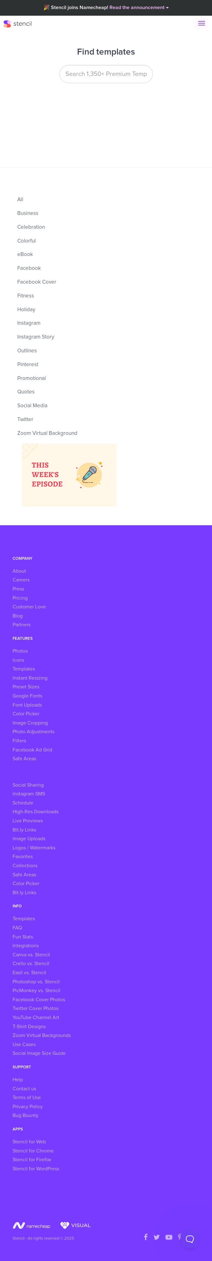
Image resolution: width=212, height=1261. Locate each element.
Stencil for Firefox (32, 1159)
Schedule (23, 802)
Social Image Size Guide (39, 1053)
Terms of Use (27, 1097)
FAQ (17, 927)
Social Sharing (28, 785)
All (20, 199)
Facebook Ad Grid (32, 749)
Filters (19, 740)
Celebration (31, 227)
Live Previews (28, 820)
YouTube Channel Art (36, 1017)
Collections (25, 865)
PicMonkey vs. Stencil (36, 990)
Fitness (25, 296)
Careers (21, 579)
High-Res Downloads (36, 811)
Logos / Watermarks (34, 847)
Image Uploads (29, 838)
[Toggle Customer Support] (190, 1239)
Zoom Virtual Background (47, 433)
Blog (18, 615)
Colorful (26, 241)
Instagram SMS (29, 793)
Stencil (20, 23)
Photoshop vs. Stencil (36, 981)
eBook (25, 254)
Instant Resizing (30, 678)
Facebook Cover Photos (39, 999)
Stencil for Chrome (33, 1150)
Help (18, 1079)
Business (27, 213)
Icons (18, 660)
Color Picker (26, 713)
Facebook (29, 268)
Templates (24, 668)
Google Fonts (27, 695)
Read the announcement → (139, 7)
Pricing (20, 598)
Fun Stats (23, 936)
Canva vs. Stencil (31, 954)
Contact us (24, 1088)
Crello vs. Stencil (31, 963)
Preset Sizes (26, 686)
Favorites (23, 856)
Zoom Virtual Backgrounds (42, 1035)
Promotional (31, 378)
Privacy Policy (28, 1106)
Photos (20, 651)
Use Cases (24, 1044)
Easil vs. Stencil (29, 972)
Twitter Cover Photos (36, 1008)
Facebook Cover (36, 282)
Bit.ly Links (24, 829)
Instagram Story (35, 337)
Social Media (32, 406)
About (19, 571)
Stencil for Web (29, 1141)
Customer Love (29, 606)
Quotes (26, 392)
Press (18, 588)
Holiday (26, 310)
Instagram (29, 323)
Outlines (27, 351)
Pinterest (27, 364)
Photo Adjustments (33, 731)
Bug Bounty (25, 1115)
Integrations (26, 945)
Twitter (25, 419)
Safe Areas (24, 758)
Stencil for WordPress (36, 1168)
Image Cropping (30, 722)
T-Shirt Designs (29, 1026)
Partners (22, 624)
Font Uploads (27, 705)
